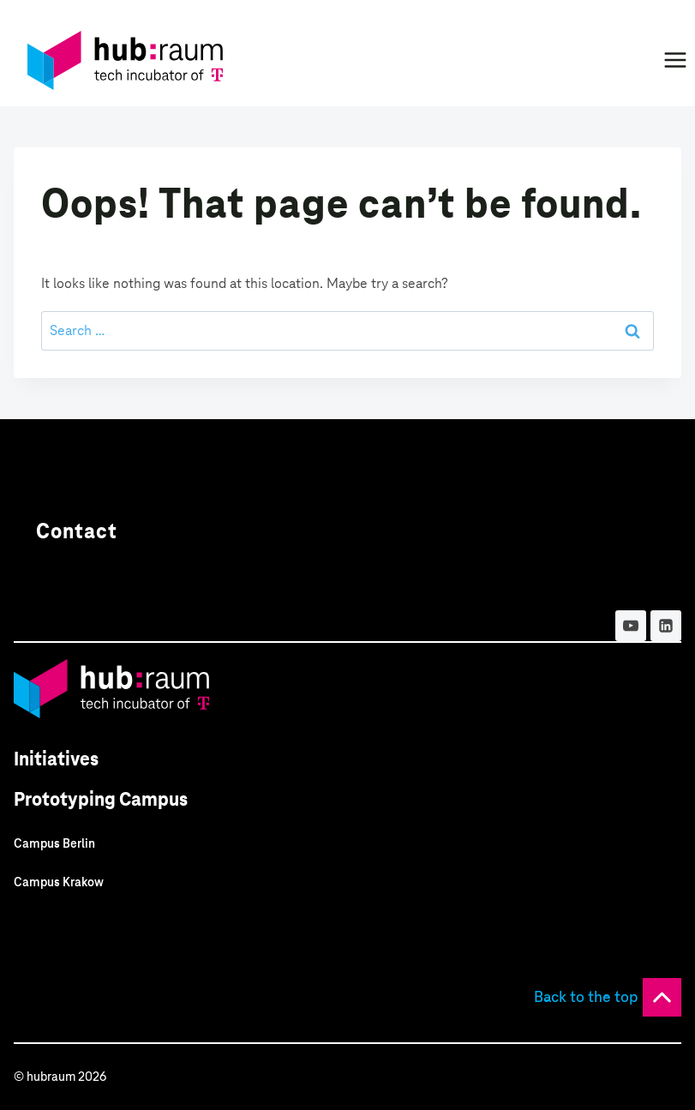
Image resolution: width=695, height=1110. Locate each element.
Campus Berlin (54, 843)
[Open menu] (675, 59)
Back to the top (586, 996)
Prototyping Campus (101, 799)
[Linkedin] (665, 625)
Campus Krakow (59, 882)
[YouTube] (630, 625)
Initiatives (56, 759)
